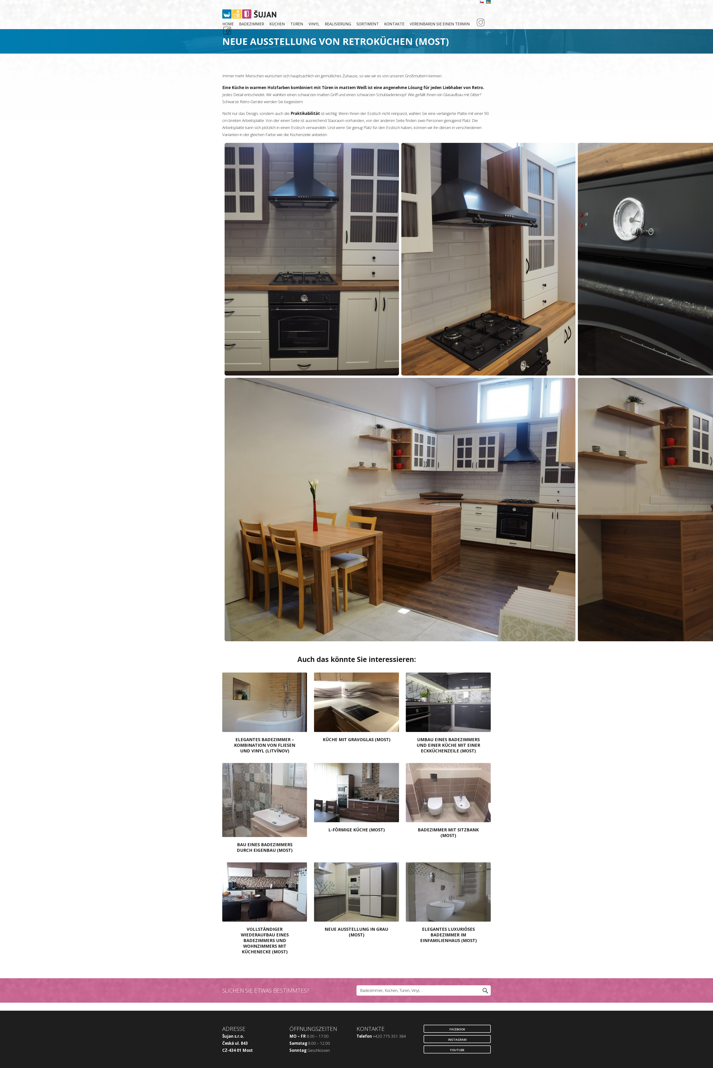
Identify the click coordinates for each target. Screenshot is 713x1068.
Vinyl (314, 24)
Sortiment (367, 24)
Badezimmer (251, 24)
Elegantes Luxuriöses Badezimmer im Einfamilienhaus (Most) (448, 934)
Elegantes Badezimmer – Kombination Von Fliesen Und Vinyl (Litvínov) (264, 745)
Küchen (277, 24)
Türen (296, 24)
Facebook (457, 1029)
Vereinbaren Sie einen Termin (440, 24)
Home (228, 24)
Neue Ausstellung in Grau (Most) (356, 932)
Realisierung (338, 24)
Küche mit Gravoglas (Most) (356, 739)
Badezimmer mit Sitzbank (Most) (448, 832)
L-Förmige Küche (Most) (356, 830)
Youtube (457, 1050)
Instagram (457, 1039)
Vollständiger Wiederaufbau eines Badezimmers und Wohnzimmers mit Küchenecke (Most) (265, 940)
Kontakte (394, 24)
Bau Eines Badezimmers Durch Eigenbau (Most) (264, 847)
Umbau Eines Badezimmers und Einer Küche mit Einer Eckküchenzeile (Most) (448, 745)
